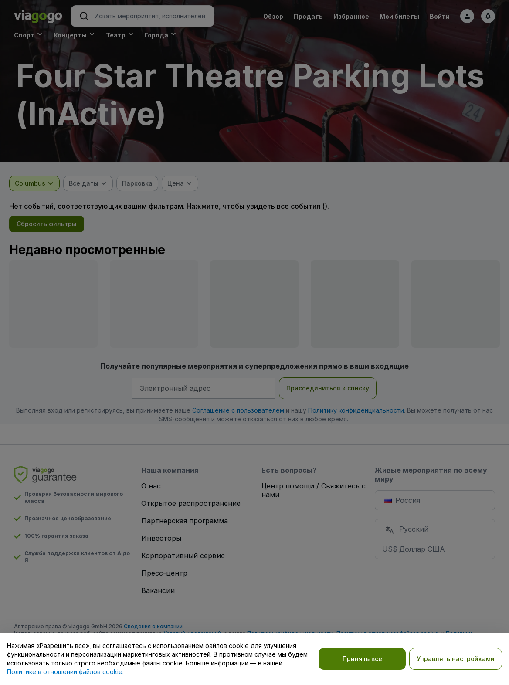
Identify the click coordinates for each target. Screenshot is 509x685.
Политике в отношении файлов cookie (64, 671)
